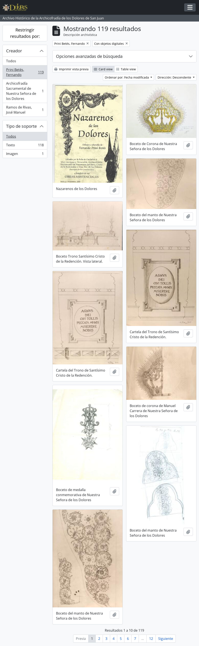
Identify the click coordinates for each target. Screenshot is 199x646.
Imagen (25, 154)
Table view (126, 69)
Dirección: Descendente (175, 77)
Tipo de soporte (21, 126)
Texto (25, 145)
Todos (11, 61)
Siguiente (165, 638)
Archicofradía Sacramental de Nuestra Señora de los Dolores (25, 91)
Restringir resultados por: (25, 33)
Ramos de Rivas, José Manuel (25, 110)
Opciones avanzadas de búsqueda (89, 56)
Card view (103, 69)
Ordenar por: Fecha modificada (127, 77)
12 (151, 638)
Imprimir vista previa (71, 69)
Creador (14, 51)
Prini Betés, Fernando (25, 72)
